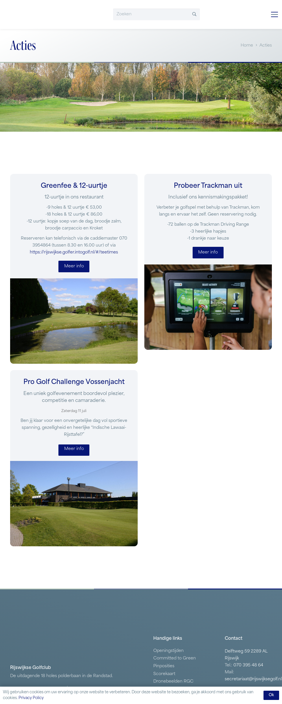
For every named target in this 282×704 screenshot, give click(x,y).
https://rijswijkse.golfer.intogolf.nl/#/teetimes (74, 252)
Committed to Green (174, 658)
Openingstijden (168, 651)
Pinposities (163, 666)
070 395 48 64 (248, 665)
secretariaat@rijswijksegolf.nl (253, 679)
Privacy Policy (31, 698)
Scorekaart (164, 674)
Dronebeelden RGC (173, 681)
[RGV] (35, 14)
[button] (274, 14)
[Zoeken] (156, 14)
